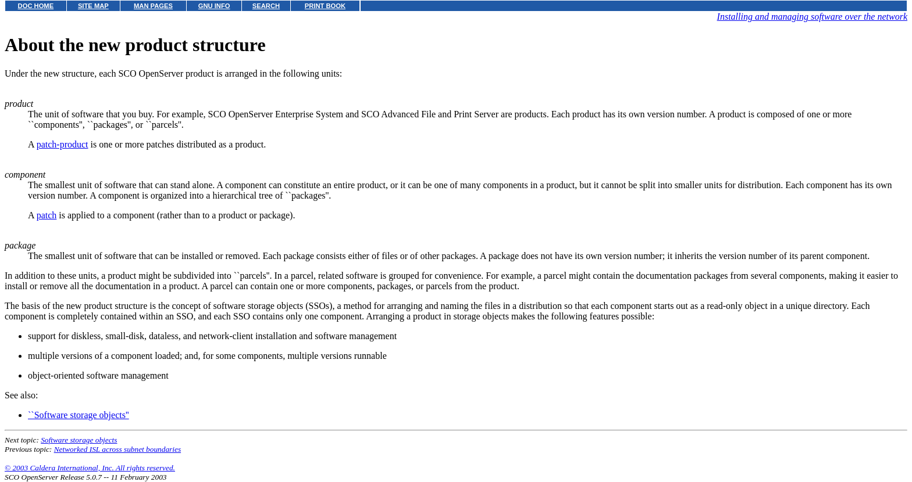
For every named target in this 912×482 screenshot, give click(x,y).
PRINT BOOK (325, 5)
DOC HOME (36, 5)
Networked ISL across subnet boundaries (117, 449)
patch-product (62, 144)
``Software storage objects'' (78, 415)
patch (47, 215)
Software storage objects (79, 440)
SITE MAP (93, 5)
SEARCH (266, 5)
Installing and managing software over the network (812, 16)
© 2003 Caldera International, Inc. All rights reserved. (90, 467)
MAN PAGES (153, 5)
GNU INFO (214, 5)
